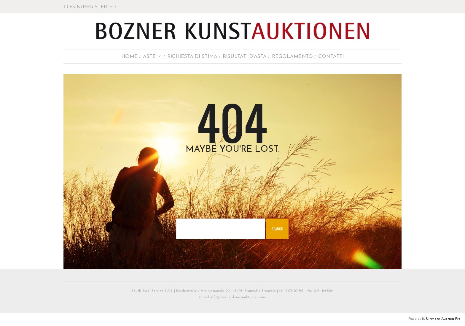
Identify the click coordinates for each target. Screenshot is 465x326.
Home (129, 56)
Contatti (331, 56)
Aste (152, 56)
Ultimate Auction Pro (443, 319)
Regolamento (292, 56)
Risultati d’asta (245, 56)
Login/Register (87, 7)
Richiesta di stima (192, 56)
